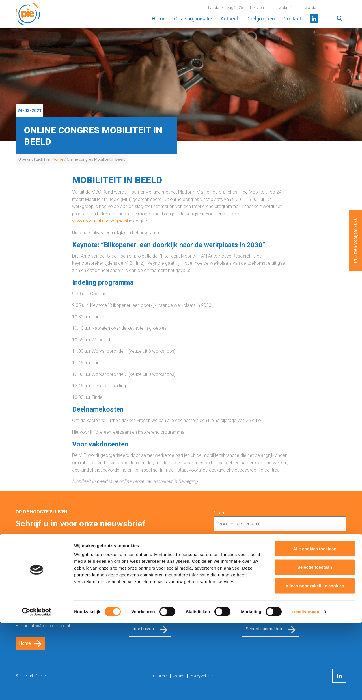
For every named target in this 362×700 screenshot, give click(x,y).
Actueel (229, 19)
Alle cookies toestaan (314, 625)
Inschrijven (321, 575)
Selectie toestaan (315, 644)
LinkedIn (314, 18)
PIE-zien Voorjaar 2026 (355, 240)
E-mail (220, 542)
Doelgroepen (260, 19)
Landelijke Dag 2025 (225, 7)
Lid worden (308, 7)
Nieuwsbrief (281, 7)
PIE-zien (257, 7)
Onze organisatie (193, 19)
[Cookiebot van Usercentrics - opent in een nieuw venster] (36, 689)
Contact (292, 19)
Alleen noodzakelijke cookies (314, 662)
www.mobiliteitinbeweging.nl (100, 221)
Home (159, 19)
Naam (220, 512)
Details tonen (305, 688)
